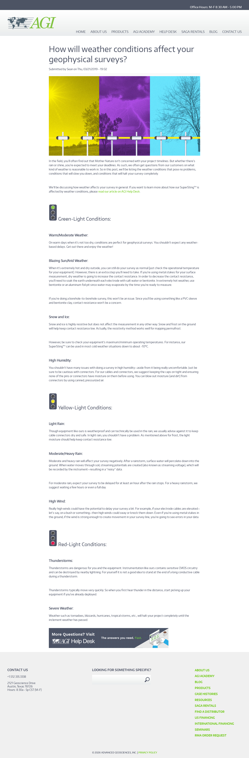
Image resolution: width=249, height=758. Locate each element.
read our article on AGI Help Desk (119, 191)
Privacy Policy (147, 752)
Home (81, 32)
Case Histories (206, 694)
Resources (203, 700)
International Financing (214, 723)
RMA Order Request (210, 735)
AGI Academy (144, 32)
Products (119, 32)
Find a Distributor (209, 711)
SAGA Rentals (193, 32)
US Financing (205, 717)
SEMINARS (202, 729)
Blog (213, 32)
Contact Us (232, 32)
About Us (99, 32)
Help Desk (168, 32)
